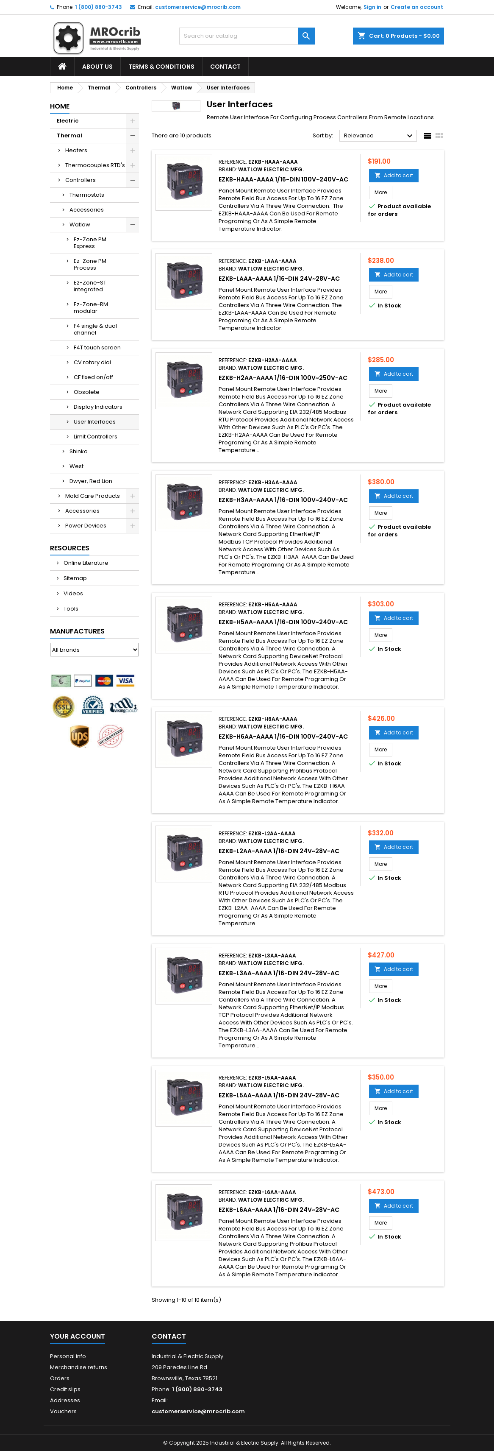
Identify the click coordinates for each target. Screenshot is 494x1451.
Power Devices (85, 526)
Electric (67, 121)
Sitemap (74, 578)
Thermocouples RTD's (95, 165)
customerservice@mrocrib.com (198, 7)
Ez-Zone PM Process (90, 264)
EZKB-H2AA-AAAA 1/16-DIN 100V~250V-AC (283, 378)
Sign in (372, 7)
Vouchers (63, 1411)
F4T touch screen (97, 347)
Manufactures (77, 631)
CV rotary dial (92, 362)
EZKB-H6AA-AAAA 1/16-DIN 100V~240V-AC (283, 736)
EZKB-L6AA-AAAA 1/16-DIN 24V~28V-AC (279, 1209)
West (76, 466)
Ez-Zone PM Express (90, 242)
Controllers (80, 180)
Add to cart (394, 175)
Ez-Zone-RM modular (91, 307)
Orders (59, 1378)
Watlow (79, 224)
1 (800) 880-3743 (98, 7)
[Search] (247, 36)
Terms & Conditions (161, 66)
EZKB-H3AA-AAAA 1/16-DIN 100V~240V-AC (283, 500)
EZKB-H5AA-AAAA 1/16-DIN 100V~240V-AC (283, 622)
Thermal (69, 135)
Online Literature (85, 563)
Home (59, 106)
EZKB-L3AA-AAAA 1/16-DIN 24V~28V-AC (279, 973)
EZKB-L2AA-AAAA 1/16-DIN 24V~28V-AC (279, 851)
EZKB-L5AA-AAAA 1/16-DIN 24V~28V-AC (279, 1095)
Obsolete (87, 392)
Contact (225, 66)
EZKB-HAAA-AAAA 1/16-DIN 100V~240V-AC (283, 179)
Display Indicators (98, 407)
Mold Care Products (92, 496)
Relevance (379, 136)
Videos (72, 593)
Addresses (65, 1400)
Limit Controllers (95, 437)
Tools (70, 609)
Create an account (417, 7)
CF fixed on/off (93, 377)
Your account (77, 1336)
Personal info (68, 1356)
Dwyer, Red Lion (90, 481)
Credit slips (65, 1389)
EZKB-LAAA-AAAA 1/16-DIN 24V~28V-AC (279, 278)
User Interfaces (95, 422)
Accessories (86, 210)
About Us (97, 66)
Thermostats (86, 195)
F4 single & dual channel (95, 329)
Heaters (76, 150)
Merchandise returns (78, 1367)
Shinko (78, 451)
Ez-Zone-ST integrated (90, 286)
